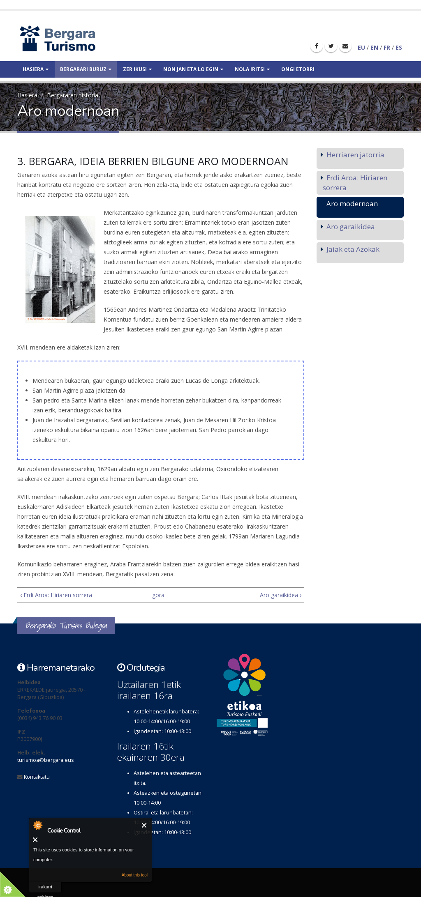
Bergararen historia (72, 95)
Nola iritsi (252, 69)
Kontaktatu (37, 776)
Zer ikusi (137, 69)
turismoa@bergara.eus (45, 760)
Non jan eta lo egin (193, 69)
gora (157, 595)
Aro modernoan (352, 203)
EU (361, 47)
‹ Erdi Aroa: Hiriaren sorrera (56, 595)
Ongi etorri (298, 69)
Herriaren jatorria (355, 154)
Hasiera (36, 69)
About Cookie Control (37, 825)
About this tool (135, 875)
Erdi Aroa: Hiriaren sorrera (355, 182)
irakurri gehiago (45, 888)
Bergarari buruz (85, 69)
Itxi (144, 825)
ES (399, 47)
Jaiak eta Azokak (352, 249)
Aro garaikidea (350, 226)
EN (374, 47)
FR (387, 47)
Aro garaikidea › (280, 595)
